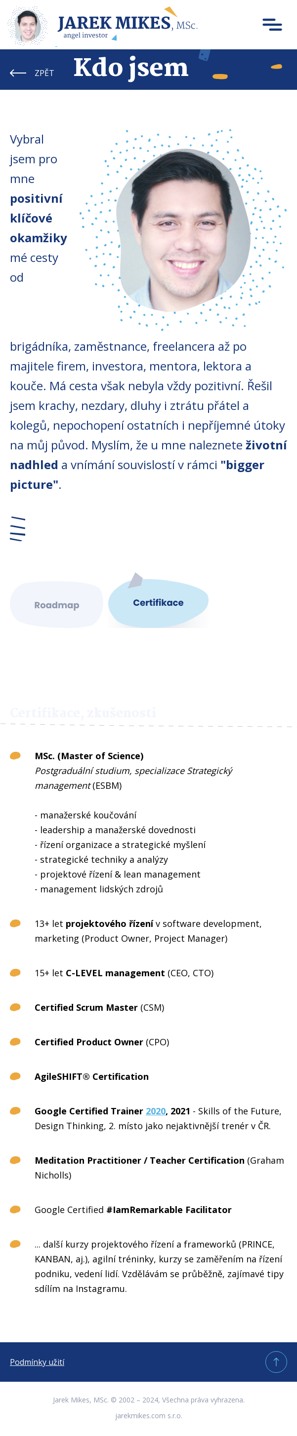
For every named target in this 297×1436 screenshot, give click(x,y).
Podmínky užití (37, 1362)
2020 (156, 1111)
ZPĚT (44, 73)
